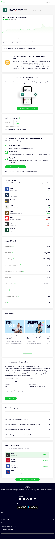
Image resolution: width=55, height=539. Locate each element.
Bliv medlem (8, 129)
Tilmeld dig (5, 41)
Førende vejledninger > (33, 48)
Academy (34, 171)
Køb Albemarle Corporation (27, 108)
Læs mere (8, 348)
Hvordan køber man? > (20, 48)
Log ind (48, 2)
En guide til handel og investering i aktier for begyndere (11, 336)
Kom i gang (10, 398)
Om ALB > (10, 48)
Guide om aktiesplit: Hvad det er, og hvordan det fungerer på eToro (35, 336)
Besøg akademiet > (27, 353)
